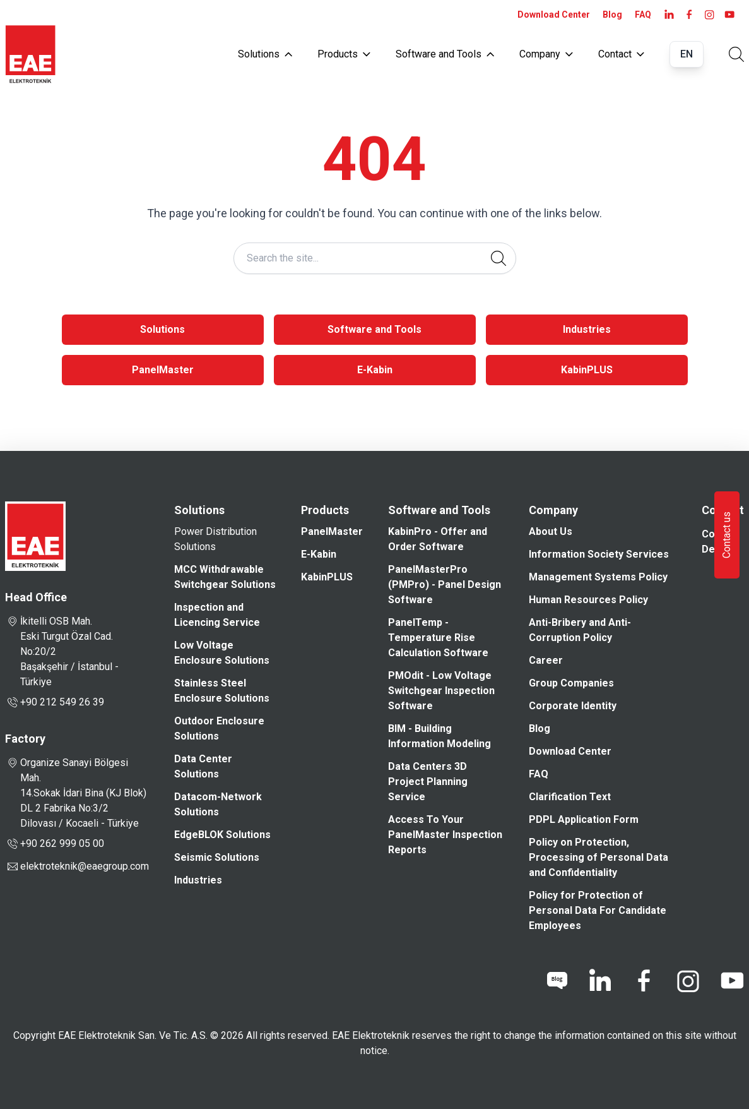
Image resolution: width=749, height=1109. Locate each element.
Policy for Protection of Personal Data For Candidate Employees (597, 910)
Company (546, 54)
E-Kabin (374, 370)
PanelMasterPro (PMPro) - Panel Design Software (444, 584)
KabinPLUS (587, 370)
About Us (550, 531)
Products (343, 54)
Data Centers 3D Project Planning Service (428, 781)
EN (686, 54)
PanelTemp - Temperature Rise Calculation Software (438, 637)
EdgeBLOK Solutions (222, 835)
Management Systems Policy (598, 577)
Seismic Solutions (216, 857)
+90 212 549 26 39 (54, 702)
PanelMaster (163, 370)
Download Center (553, 14)
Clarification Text (570, 797)
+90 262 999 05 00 (54, 843)
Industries (587, 329)
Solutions (265, 54)
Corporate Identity (572, 706)
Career (546, 660)
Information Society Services (599, 554)
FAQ (643, 14)
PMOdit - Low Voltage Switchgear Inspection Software (441, 690)
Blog (612, 14)
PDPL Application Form (584, 819)
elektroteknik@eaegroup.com (84, 866)
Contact (621, 54)
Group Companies (571, 683)
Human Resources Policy (588, 600)
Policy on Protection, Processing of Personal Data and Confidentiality (598, 857)
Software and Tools (445, 54)
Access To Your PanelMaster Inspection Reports (445, 834)
